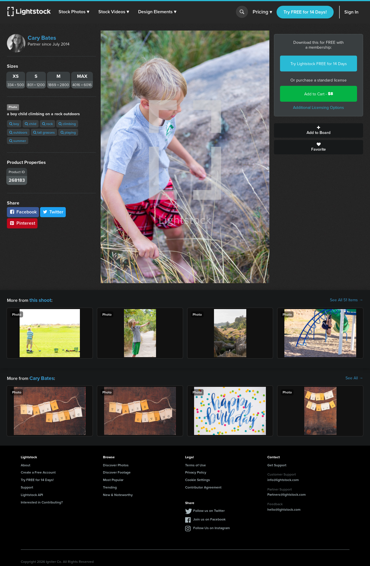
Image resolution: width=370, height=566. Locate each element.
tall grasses (44, 132)
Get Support (276, 463)
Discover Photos (116, 463)
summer (17, 140)
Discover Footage (117, 471)
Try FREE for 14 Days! (305, 12)
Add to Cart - (318, 94)
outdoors (18, 132)
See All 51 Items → (346, 300)
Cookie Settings (197, 478)
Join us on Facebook (209, 518)
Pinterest (22, 223)
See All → (354, 377)
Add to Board (318, 130)
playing (68, 132)
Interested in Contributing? (42, 501)
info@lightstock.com (283, 478)
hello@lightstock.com (283, 508)
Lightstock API (32, 493)
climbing (67, 123)
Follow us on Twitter (209, 509)
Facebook (23, 212)
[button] (74, 11)
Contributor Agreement (203, 486)
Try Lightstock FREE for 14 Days (318, 64)
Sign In (351, 12)
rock (47, 123)
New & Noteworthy (118, 493)
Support (27, 486)
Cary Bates (42, 37)
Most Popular (113, 478)
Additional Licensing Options (318, 107)
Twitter (53, 212)
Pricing (262, 12)
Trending (110, 486)
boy (14, 123)
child (30, 123)
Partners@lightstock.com (286, 493)
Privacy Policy (195, 471)
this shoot (39, 299)
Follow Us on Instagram (211, 526)
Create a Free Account (38, 471)
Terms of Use (195, 463)
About (25, 463)
